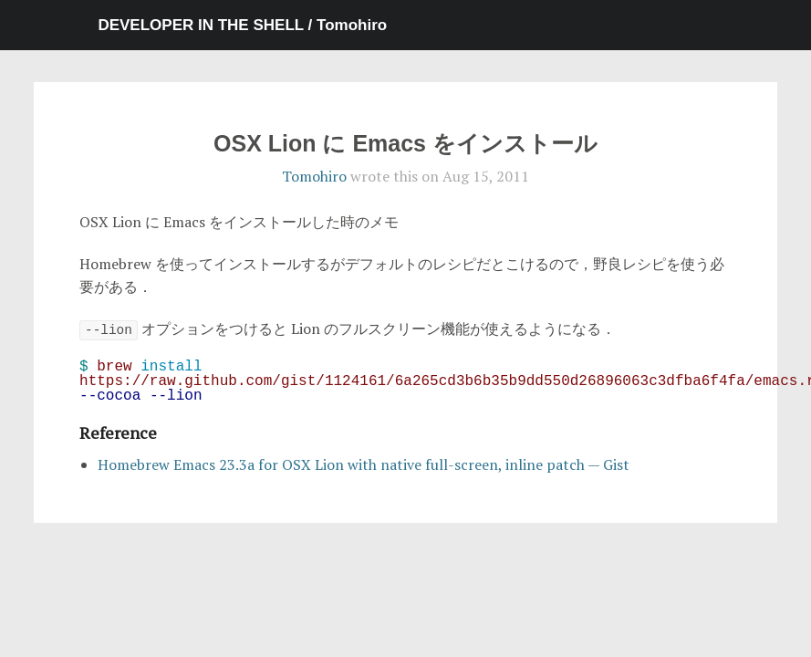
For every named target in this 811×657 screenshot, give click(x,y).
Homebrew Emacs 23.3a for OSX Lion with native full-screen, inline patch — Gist (363, 464)
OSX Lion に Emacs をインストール (405, 143)
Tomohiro (314, 176)
